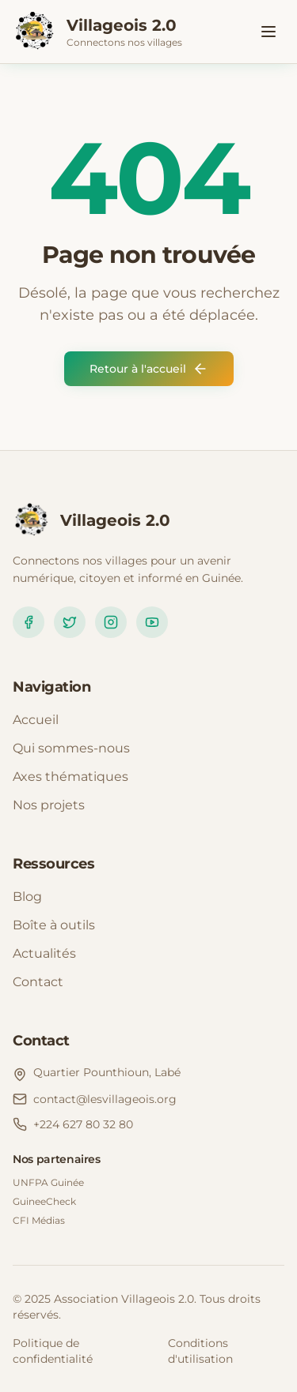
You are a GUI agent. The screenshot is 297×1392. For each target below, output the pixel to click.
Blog (27, 896)
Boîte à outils (54, 924)
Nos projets (49, 804)
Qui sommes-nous (71, 748)
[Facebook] (28, 622)
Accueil (36, 719)
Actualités (44, 953)
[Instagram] (111, 622)
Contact (38, 981)
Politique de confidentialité (53, 1351)
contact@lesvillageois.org (105, 1099)
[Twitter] (70, 622)
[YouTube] (152, 622)
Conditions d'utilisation (200, 1351)
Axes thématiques (70, 776)
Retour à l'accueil (148, 369)
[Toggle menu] (268, 31)
